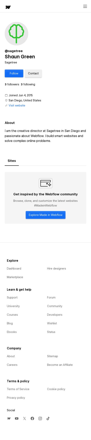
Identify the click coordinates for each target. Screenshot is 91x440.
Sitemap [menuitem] (52, 356)
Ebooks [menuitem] (12, 332)
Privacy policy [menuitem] (16, 397)
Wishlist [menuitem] (52, 323)
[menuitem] (9, 418)
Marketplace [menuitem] (15, 277)
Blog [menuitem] (10, 323)
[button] (14, 73)
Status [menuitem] (51, 332)
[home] (8, 7)
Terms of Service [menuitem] (18, 389)
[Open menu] (85, 6)
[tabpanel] (45, 198)
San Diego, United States (25, 100)
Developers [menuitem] (54, 314)
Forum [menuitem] (51, 297)
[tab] (12, 161)
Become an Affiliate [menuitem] (60, 364)
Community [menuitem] (54, 306)
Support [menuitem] (12, 297)
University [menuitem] (13, 306)
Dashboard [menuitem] (14, 268)
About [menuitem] (11, 356)
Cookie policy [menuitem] (56, 389)
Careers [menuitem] (12, 364)
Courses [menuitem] (12, 314)
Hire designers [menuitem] (56, 268)
